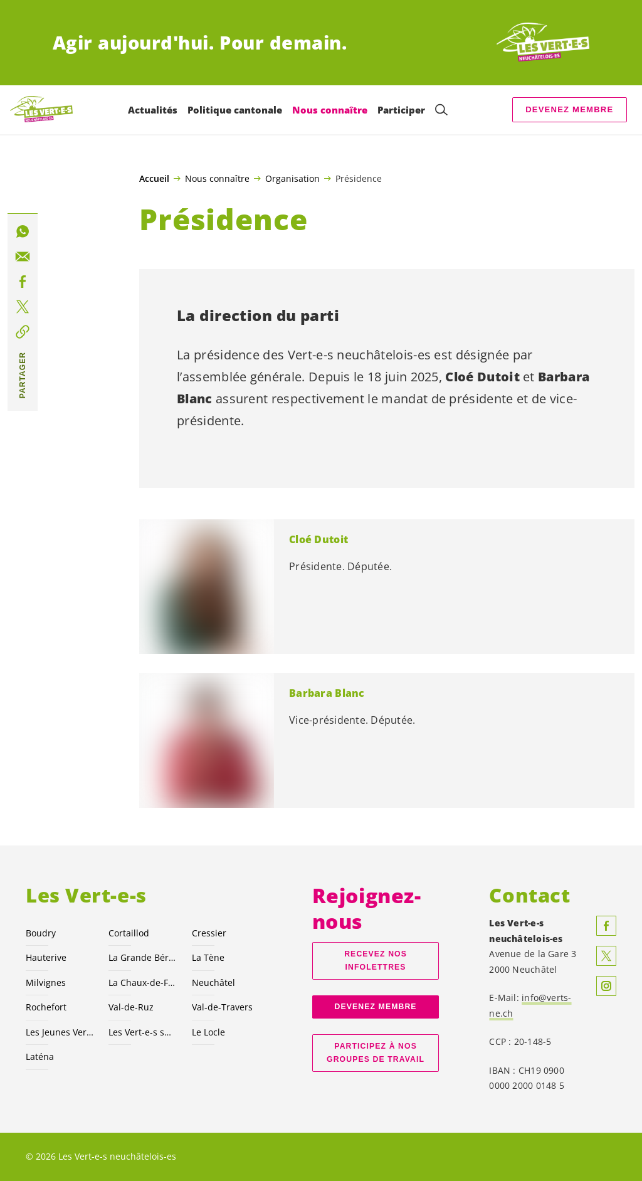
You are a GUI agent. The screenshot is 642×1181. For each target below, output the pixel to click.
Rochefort (46, 1007)
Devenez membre (569, 109)
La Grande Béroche (142, 957)
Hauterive (46, 957)
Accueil (154, 178)
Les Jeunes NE (59, 1032)
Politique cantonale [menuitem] (234, 109)
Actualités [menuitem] (152, 109)
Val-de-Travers (222, 1007)
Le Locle (208, 1032)
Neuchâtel (213, 982)
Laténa (40, 1056)
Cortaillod (128, 933)
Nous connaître (217, 178)
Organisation (292, 178)
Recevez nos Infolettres (375, 961)
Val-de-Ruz (131, 1007)
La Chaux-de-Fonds (142, 982)
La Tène (208, 957)
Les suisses (142, 1032)
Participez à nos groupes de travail (375, 1053)
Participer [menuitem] (401, 109)
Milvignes (46, 982)
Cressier (209, 933)
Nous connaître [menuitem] (329, 109)
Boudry (41, 933)
